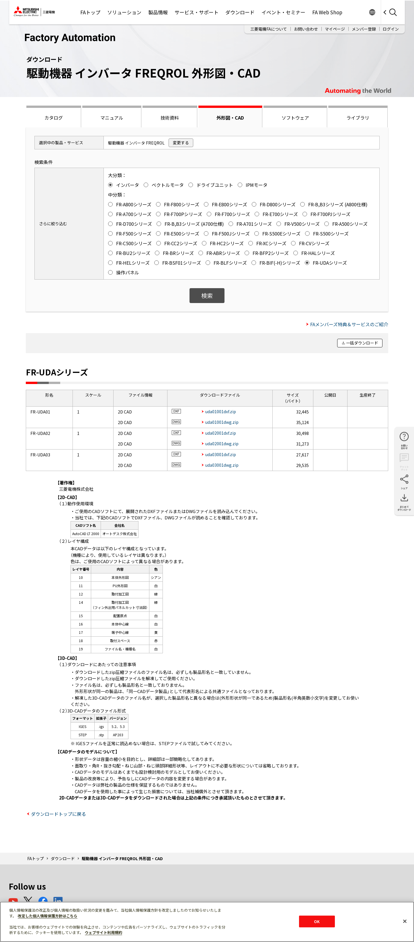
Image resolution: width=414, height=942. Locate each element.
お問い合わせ (306, 29)
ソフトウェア (295, 117)
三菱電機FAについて (268, 29)
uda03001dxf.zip (220, 454)
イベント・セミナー (283, 12)
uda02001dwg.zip (222, 443)
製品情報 (158, 12)
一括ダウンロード (362, 343)
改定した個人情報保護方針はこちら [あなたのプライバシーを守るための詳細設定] (47, 916)
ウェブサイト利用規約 (103, 932)
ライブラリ (357, 117)
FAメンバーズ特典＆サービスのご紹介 (349, 324)
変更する (181, 142)
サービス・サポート (196, 12)
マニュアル (111, 117)
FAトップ (90, 12)
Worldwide (372, 12)
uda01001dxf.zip (220, 411)
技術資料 (170, 117)
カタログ (53, 117)
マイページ (335, 29)
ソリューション (124, 12)
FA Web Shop (327, 12)
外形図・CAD (230, 117)
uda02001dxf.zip (220, 433)
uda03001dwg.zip (222, 465)
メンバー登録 (364, 29)
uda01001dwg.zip (222, 422)
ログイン (391, 29)
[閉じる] (405, 921)
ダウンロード (240, 12)
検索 (207, 295)
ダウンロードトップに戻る (58, 813)
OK (317, 921)
